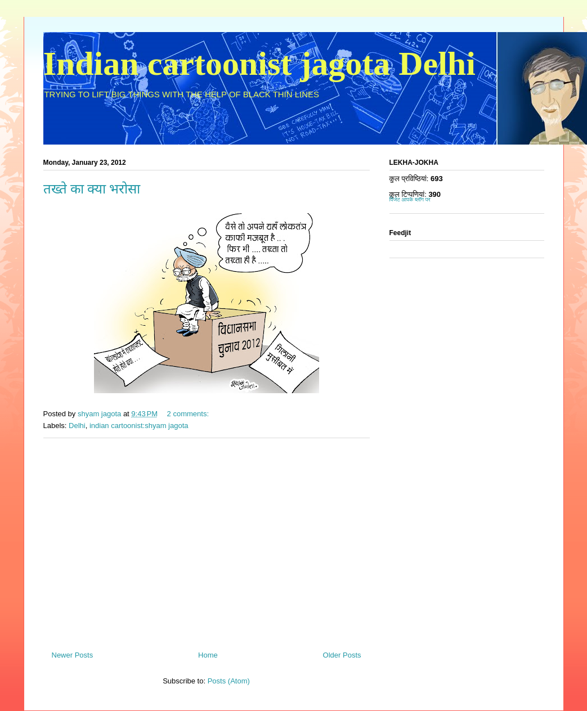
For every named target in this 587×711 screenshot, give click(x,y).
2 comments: (189, 414)
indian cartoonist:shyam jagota (139, 425)
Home (208, 655)
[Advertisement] (206, 540)
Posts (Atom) (229, 681)
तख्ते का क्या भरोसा (91, 189)
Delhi (77, 425)
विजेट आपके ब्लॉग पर (410, 199)
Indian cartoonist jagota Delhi (259, 63)
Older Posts (342, 655)
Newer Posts (72, 655)
